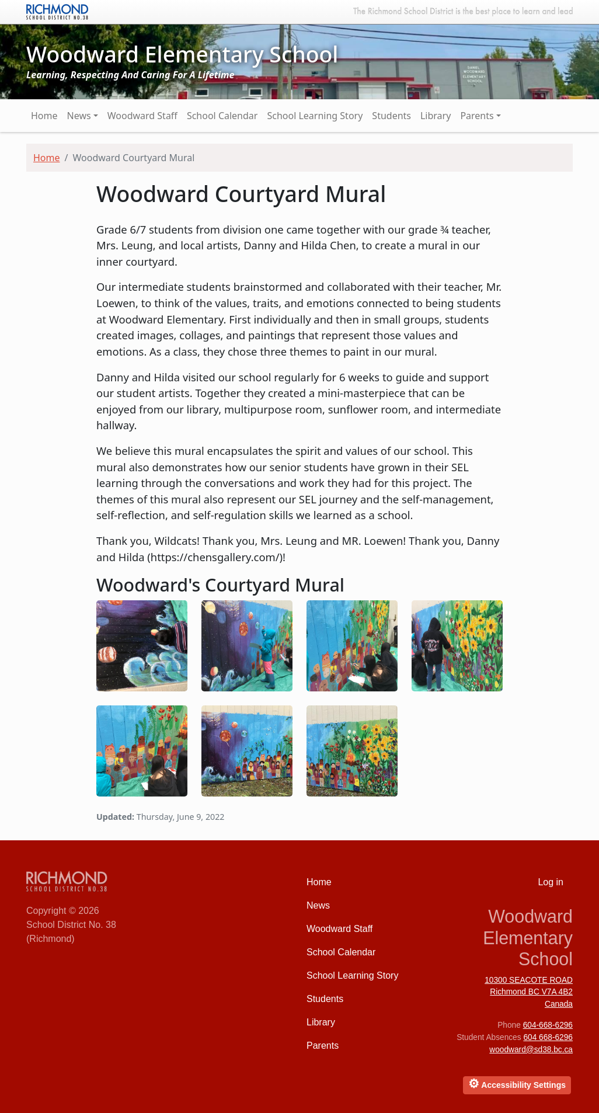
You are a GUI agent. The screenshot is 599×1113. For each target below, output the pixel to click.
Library (435, 115)
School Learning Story (315, 115)
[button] (141, 644)
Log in (550, 882)
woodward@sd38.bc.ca (531, 1049)
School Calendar (222, 115)
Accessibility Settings (517, 1083)
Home (44, 115)
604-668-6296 (548, 1025)
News (79, 115)
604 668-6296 (548, 1037)
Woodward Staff (142, 115)
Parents (476, 115)
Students (391, 115)
